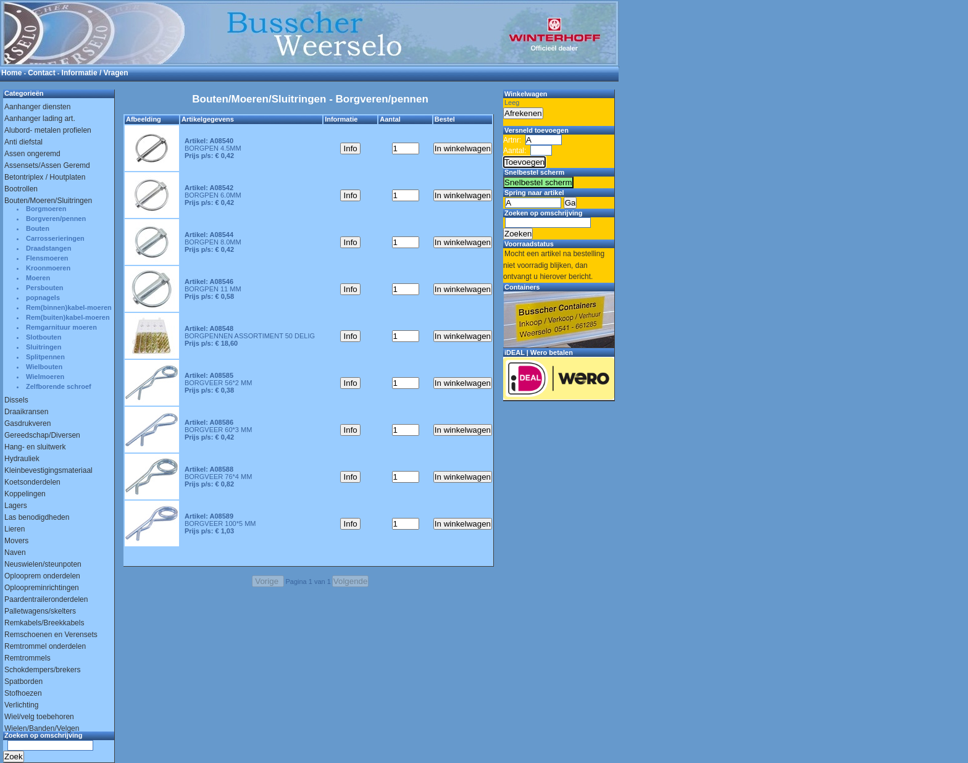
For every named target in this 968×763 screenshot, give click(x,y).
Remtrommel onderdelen (45, 646)
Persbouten (45, 287)
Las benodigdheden (36, 517)
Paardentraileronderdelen (46, 599)
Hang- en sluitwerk (34, 447)
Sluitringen (43, 347)
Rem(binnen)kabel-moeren (69, 307)
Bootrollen (21, 189)
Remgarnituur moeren (61, 327)
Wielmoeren (45, 376)
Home (11, 73)
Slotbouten (43, 337)
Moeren (38, 277)
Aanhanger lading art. (39, 118)
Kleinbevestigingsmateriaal (48, 470)
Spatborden (23, 681)
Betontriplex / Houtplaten (44, 177)
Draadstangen (48, 248)
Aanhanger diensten (37, 106)
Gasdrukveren (27, 423)
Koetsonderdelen (32, 482)
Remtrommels (27, 658)
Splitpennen (45, 357)
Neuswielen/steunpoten (42, 564)
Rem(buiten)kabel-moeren (68, 317)
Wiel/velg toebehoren (39, 716)
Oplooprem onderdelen (42, 576)
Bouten (37, 228)
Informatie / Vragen (95, 73)
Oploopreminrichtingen (41, 587)
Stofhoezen (23, 693)
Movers (16, 540)
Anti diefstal (23, 142)
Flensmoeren (47, 258)
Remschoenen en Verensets (51, 634)
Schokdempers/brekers (42, 669)
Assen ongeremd (32, 153)
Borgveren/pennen (56, 218)
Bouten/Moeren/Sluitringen (48, 200)
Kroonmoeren (48, 268)
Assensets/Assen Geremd (47, 165)
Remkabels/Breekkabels (44, 623)
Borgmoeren (46, 208)
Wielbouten (44, 366)
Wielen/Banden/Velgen (41, 728)
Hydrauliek (22, 458)
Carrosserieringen (55, 238)
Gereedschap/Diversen (42, 435)
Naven (15, 552)
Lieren (14, 529)
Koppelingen (25, 494)
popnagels (43, 297)
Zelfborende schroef (58, 386)
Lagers (15, 505)
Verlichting (21, 705)
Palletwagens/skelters (40, 611)
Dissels (16, 400)
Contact (42, 73)
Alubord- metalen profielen (47, 130)
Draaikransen (26, 411)
